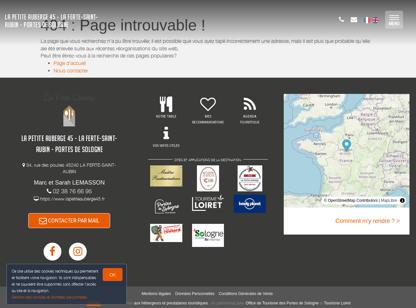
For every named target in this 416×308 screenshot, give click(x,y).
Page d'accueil (70, 63)
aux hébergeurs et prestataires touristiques (171, 303)
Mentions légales (156, 293)
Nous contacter (71, 70)
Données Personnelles (194, 293)
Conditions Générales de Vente (246, 293)
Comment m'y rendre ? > (367, 221)
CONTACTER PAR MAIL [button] (69, 220)
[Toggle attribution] (402, 200)
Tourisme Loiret (337, 303)
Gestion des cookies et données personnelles (49, 297)
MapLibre (389, 200)
